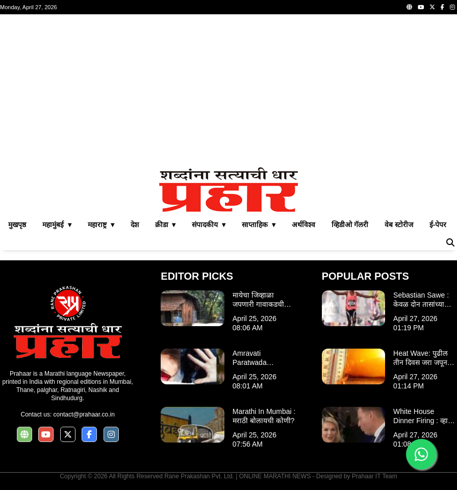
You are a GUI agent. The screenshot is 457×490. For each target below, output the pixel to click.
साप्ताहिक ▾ (258, 224)
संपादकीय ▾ (208, 224)
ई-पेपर (438, 224)
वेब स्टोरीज (399, 224)
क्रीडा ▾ (165, 224)
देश (135, 224)
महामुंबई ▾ (56, 224)
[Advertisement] (228, 90)
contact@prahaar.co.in (84, 414)
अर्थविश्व (303, 224)
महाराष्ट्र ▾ (101, 224)
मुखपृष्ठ (17, 224)
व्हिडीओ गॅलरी (350, 224)
